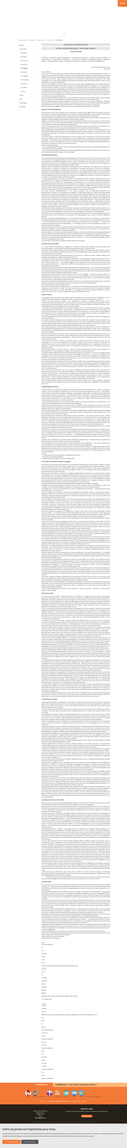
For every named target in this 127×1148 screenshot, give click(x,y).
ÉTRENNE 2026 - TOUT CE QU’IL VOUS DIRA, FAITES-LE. (76, 1085)
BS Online (65, 1101)
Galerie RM (22, 107)
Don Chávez (24, 60)
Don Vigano (59, 40)
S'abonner (87, 1116)
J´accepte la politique (11, 1142)
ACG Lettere (50, 40)
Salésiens (68, 3)
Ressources (94, 3)
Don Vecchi (24, 64)
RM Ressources (41, 40)
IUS (79, 1101)
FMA (84, 1101)
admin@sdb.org (40, 1118)
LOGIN (114, 3)
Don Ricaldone (25, 80)
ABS (75, 1101)
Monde (87, 3)
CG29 (122, 3)
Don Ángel (24, 57)
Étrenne (21, 45)
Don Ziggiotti (24, 76)
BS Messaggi (23, 103)
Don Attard (24, 53)
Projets (21, 95)
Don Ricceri (24, 72)
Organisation (78, 3)
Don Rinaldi (24, 83)
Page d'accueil (58, 3)
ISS (71, 1101)
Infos (102, 3)
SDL (46, 1101)
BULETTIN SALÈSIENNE (54, 1101)
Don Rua (23, 91)
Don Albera (24, 87)
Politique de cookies (29, 1142)
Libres (21, 99)
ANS (41, 1101)
